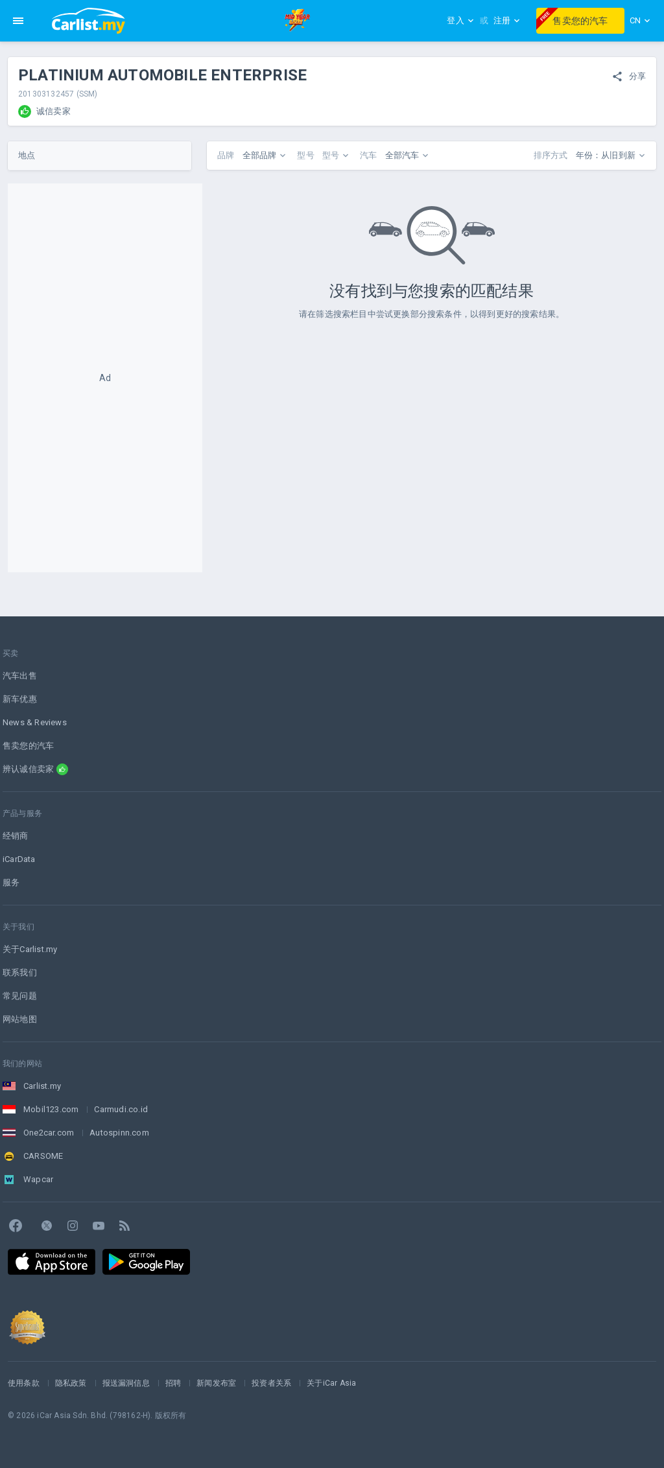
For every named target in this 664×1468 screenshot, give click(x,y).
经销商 (16, 836)
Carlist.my (42, 1086)
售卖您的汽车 (572, 19)
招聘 (173, 1383)
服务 (11, 882)
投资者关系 (271, 1383)
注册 (507, 20)
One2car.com (48, 1132)
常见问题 (20, 996)
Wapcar (38, 1179)
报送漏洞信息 (126, 1383)
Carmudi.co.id (121, 1109)
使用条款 (24, 1383)
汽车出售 (20, 676)
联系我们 (20, 972)
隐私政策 (71, 1383)
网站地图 (20, 1019)
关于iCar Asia (331, 1383)
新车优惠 (20, 699)
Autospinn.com (119, 1132)
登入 (460, 20)
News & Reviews (35, 722)
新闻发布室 (216, 1383)
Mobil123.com (50, 1109)
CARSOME (43, 1156)
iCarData (19, 859)
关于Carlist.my (30, 949)
